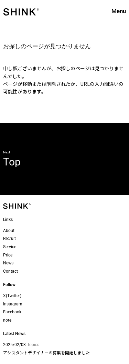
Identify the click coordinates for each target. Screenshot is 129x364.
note (7, 320)
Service (9, 246)
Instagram (12, 304)
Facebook (12, 312)
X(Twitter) (12, 295)
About (8, 230)
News (8, 263)
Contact (10, 271)
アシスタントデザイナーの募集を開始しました (46, 352)
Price (7, 255)
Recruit (9, 238)
